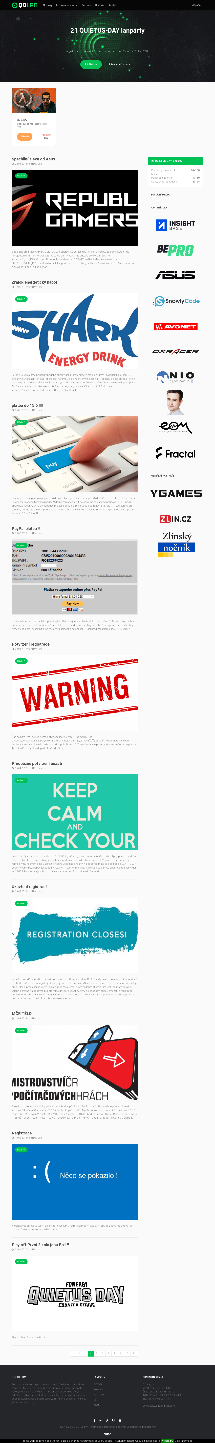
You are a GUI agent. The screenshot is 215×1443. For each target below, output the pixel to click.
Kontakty (99, 1395)
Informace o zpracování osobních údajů (111, 1426)
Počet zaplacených (162, 177)
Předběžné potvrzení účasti (37, 763)
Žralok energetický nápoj (34, 282)
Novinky (47, 5)
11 (134, 1353)
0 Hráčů (24, 136)
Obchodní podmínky (145, 1426)
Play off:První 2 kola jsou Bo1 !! (40, 1245)
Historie (99, 5)
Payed (97, 1405)
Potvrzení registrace (31, 644)
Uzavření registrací (29, 886)
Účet (96, 1400)
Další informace (183, 1440)
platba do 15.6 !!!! (27, 405)
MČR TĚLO (22, 1013)
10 (126, 1353)
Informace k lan (65, 5)
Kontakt (113, 5)
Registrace (22, 1133)
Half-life (22, 120)
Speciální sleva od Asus (33, 159)
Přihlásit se (91, 64)
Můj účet (196, 5)
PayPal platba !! (26, 528)
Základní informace (119, 64)
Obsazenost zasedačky (164, 181)
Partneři (86, 5)
